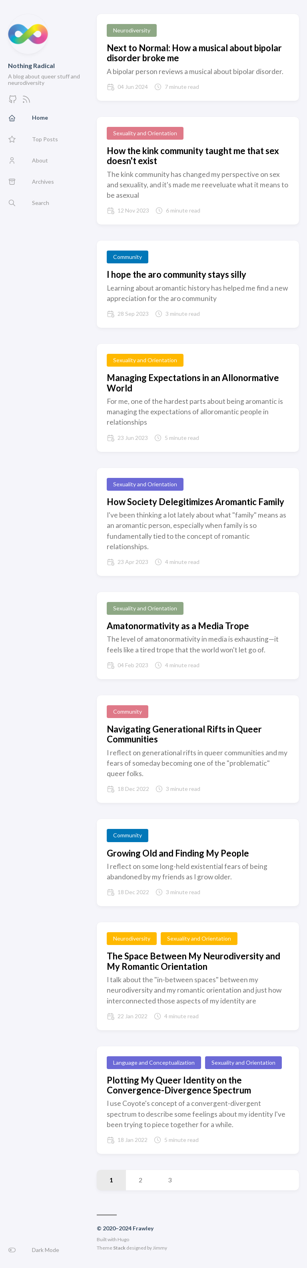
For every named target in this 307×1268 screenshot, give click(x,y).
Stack (119, 1248)
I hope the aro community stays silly (176, 274)
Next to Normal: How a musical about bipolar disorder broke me (194, 52)
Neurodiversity (131, 30)
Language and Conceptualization (154, 1062)
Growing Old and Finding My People (178, 853)
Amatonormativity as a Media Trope (178, 625)
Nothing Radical (31, 65)
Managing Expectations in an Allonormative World (193, 382)
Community (127, 256)
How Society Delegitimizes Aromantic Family (195, 501)
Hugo (123, 1239)
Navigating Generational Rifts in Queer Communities (184, 734)
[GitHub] (13, 101)
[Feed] (26, 101)
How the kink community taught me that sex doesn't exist (193, 155)
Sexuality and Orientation (145, 133)
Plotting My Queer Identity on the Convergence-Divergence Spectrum (179, 1085)
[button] (44, 1250)
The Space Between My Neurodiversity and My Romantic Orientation (193, 961)
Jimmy (160, 1248)
